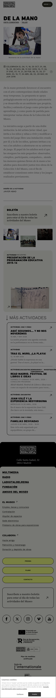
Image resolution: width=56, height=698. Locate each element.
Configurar (20, 694)
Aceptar (34, 694)
